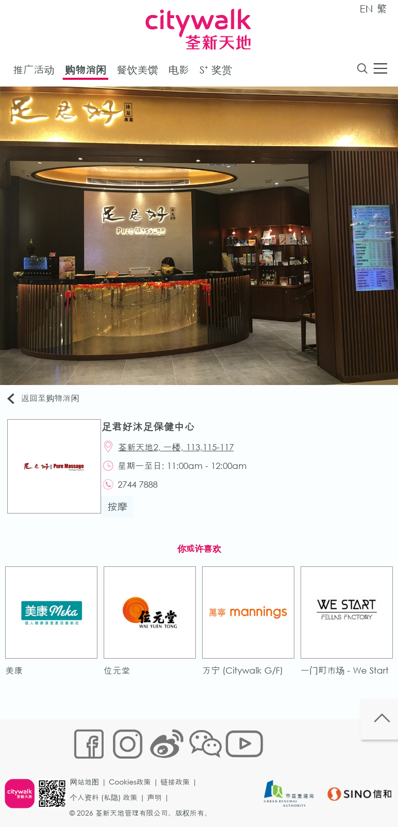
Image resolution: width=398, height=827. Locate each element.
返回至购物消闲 (49, 400)
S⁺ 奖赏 (216, 72)
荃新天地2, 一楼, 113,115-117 (183, 451)
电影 (178, 72)
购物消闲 (85, 72)
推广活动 (33, 72)
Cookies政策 (133, 763)
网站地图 (88, 763)
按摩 (122, 517)
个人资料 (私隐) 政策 (107, 778)
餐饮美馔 (137, 72)
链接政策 (178, 763)
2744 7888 (145, 493)
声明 (158, 778)
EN (366, 9)
